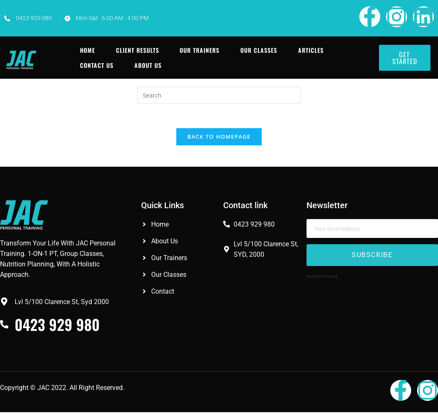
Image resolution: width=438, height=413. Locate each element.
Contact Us (96, 65)
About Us (147, 65)
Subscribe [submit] (372, 256)
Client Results (137, 50)
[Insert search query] (219, 95)
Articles (311, 50)
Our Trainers (199, 50)
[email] (372, 229)
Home (87, 50)
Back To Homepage (218, 137)
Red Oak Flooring (322, 277)
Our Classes (258, 50)
